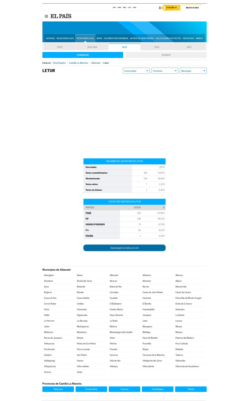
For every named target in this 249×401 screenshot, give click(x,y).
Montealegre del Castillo (121, 332)
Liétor (47, 327)
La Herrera (49, 321)
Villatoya (114, 367)
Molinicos (48, 332)
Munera (179, 332)
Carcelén (114, 293)
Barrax (146, 287)
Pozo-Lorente (83, 350)
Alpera (178, 281)
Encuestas (188, 39)
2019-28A (92, 47)
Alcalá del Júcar (84, 281)
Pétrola (113, 344)
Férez (46, 310)
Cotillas (80, 304)
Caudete (114, 298)
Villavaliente (148, 367)
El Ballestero (115, 304)
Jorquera (147, 315)
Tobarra (179, 355)
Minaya (178, 327)
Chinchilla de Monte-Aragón (188, 298)
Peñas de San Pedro (86, 344)
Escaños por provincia (116, 39)
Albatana (147, 275)
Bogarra (48, 293)
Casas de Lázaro (183, 293)
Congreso (83, 55)
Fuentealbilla (148, 310)
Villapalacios (50, 367)
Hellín (46, 315)
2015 (157, 47)
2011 (189, 47)
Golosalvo (179, 310)
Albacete (114, 275)
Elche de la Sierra (183, 304)
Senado (166, 55)
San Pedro (82, 355)
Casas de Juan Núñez (153, 293)
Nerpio (80, 338)
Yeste (79, 372)
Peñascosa (49, 344)
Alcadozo (48, 281)
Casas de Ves (50, 298)
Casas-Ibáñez (83, 298)
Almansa (147, 281)
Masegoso (147, 327)
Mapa (99, 39)
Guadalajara (158, 389)
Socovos (114, 355)
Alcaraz (113, 281)
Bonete (80, 293)
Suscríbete (172, 8)
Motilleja (146, 332)
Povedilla (147, 344)
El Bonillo (147, 304)
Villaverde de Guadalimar (187, 367)
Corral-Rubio (50, 304)
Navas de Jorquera (53, 338)
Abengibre (49, 275)
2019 (60, 47)
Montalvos (81, 332)
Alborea (179, 275)
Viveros (47, 372)
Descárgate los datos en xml (125, 248)
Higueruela (82, 315)
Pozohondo (49, 350)
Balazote (81, 287)
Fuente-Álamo (116, 310)
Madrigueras (83, 327)
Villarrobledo (83, 367)
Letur (145, 321)
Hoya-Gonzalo (116, 315)
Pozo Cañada (181, 344)
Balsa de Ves (116, 287)
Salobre (47, 355)
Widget (199, 39)
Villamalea (180, 361)
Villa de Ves (115, 361)
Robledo (179, 350)
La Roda (113, 321)
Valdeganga (49, 361)
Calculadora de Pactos (168, 39)
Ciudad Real (91, 389)
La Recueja (82, 321)
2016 (124, 47)
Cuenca (124, 389)
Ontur (112, 338)
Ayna (46, 287)
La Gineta (179, 315)
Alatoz (80, 275)
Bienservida (180, 287)
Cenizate (147, 298)
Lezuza (178, 321)
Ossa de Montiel (150, 338)
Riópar (146, 350)
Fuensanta (82, 310)
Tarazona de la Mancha (154, 355)
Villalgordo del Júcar (152, 361)
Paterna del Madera (184, 338)
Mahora (113, 327)
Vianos (80, 361)
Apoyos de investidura (142, 39)
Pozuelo (113, 350)
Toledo (191, 389)
